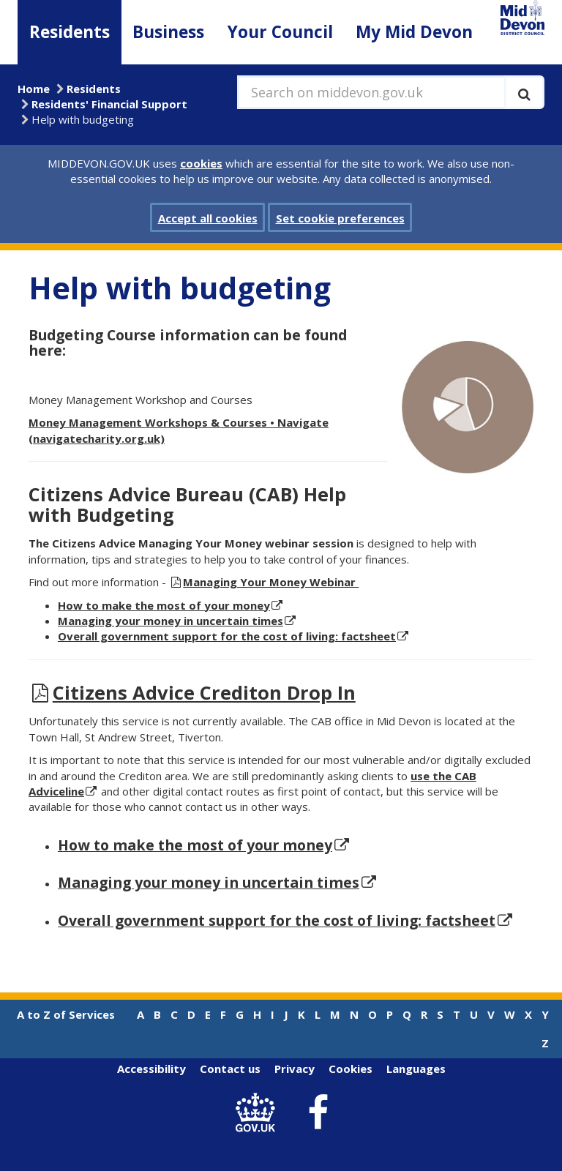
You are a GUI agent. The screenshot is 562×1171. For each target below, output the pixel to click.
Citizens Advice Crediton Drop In (204, 692)
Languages (416, 1068)
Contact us (230, 1068)
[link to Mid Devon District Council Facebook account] (318, 1113)
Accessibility (151, 1068)
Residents (69, 31)
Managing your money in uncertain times (170, 620)
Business (168, 31)
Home (34, 88)
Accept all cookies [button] (208, 218)
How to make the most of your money (195, 845)
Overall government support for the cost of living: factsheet (227, 636)
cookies (201, 163)
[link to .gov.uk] (259, 1112)
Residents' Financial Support (109, 104)
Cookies (350, 1068)
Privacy (294, 1068)
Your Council (280, 31)
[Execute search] (524, 92)
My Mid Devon (414, 31)
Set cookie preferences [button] (340, 218)
